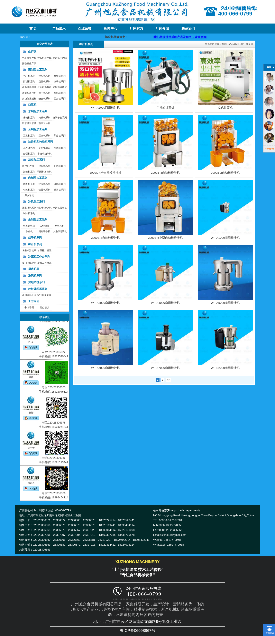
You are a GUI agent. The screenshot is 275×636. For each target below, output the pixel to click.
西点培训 (44, 307)
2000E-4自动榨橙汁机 (105, 237)
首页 (224, 44)
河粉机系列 (44, 117)
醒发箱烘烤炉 (60, 87)
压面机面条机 (44, 87)
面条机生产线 (29, 63)
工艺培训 (33, 301)
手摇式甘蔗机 (165, 107)
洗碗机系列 (35, 275)
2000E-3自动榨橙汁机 (165, 172)
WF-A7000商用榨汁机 (165, 367)
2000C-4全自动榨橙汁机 (105, 172)
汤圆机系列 (44, 81)
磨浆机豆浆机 (29, 123)
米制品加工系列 (37, 111)
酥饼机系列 (29, 81)
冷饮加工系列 (36, 201)
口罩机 (32, 104)
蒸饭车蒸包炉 (29, 93)
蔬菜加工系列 (36, 159)
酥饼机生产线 (60, 57)
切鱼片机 (59, 225)
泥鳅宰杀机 (44, 231)
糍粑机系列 (60, 93)
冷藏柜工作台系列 (39, 256)
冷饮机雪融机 (60, 207)
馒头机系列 (44, 75)
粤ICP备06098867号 (137, 630)
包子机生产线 (29, 57)
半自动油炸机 (44, 153)
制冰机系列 (29, 213)
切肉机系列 (29, 189)
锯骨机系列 (44, 189)
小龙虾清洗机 (60, 231)
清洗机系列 (29, 171)
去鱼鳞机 (44, 225)
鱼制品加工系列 (37, 219)
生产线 (32, 51)
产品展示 (59, 28)
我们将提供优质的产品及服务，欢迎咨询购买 (196, 37)
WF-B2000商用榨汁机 (225, 367)
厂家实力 (136, 28)
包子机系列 (29, 75)
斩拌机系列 (60, 189)
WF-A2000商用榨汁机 (105, 107)
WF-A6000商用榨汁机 (105, 367)
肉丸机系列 (29, 184)
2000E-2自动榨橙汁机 (225, 172)
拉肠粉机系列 (60, 117)
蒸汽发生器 (44, 123)
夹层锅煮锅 (44, 148)
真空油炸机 (29, 148)
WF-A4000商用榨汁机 (165, 302)
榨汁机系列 (35, 244)
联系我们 (188, 28)
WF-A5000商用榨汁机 (225, 302)
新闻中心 (110, 28)
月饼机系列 (60, 75)
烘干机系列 (35, 237)
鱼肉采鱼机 (29, 225)
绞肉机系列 (44, 184)
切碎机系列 (60, 166)
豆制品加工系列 (37, 129)
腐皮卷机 (29, 195)
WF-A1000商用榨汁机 (225, 237)
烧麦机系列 (44, 98)
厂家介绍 (162, 28)
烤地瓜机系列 (36, 282)
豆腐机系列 (44, 135)
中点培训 (29, 307)
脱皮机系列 (44, 166)
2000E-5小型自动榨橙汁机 (165, 237)
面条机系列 (60, 98)
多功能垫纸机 (29, 98)
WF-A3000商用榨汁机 (105, 302)
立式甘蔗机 (225, 107)
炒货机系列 (29, 153)
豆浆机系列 (29, 135)
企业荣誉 (84, 28)
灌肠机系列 (60, 184)
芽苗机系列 (60, 135)
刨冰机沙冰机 (44, 207)
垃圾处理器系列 (37, 288)
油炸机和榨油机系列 (40, 141)
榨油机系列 (60, 148)
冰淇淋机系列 (29, 207)
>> (168, 379)
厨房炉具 (33, 268)
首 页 (33, 28)
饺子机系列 (60, 81)
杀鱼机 (29, 231)
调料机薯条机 (44, 171)
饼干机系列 (44, 93)
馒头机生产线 (44, 57)
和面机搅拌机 (29, 87)
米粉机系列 (29, 117)
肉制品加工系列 (37, 177)
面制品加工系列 (37, 69)
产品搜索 (269, 149)
